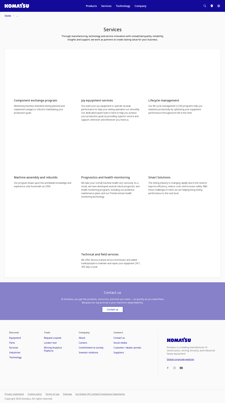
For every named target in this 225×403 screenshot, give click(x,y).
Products (91, 6)
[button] (45, 85)
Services (106, 6)
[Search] (205, 6)
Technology (123, 6)
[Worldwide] (218, 6)
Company (141, 6)
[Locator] (212, 6)
